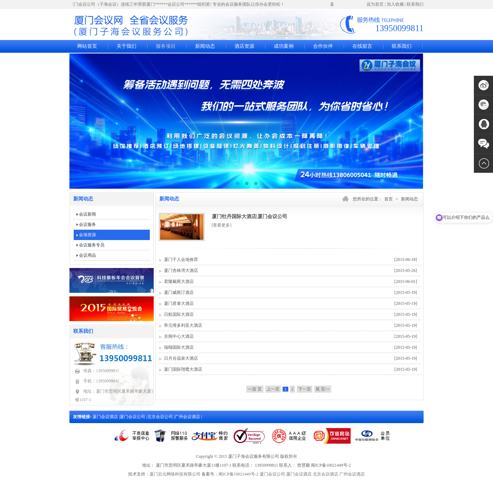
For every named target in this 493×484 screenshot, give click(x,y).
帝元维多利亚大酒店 (290, 325)
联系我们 (415, 4)
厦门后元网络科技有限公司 (174, 474)
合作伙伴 (323, 46)
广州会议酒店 (188, 416)
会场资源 (87, 234)
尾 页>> (323, 389)
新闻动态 (205, 46)
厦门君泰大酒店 (290, 303)
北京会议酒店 (325, 474)
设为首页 (375, 4)
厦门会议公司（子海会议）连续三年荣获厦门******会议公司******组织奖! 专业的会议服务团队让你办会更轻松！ (177, 4)
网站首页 (87, 46)
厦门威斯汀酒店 (290, 292)
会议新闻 (87, 214)
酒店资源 (244, 46)
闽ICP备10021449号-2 (239, 474)
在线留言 (362, 46)
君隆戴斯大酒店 (290, 281)
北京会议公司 (160, 416)
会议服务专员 (91, 245)
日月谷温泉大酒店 (290, 358)
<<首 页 (255, 389)
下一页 (304, 389)
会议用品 (87, 255)
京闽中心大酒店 (290, 336)
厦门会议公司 (133, 416)
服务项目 (166, 46)
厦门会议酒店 (105, 416)
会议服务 (87, 224)
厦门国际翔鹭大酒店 (290, 369)
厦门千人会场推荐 (290, 259)
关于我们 (126, 46)
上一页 (273, 389)
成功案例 (284, 46)
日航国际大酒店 (290, 314)
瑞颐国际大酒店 (290, 347)
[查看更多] (222, 225)
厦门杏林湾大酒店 (290, 270)
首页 (388, 199)
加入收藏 (395, 4)
